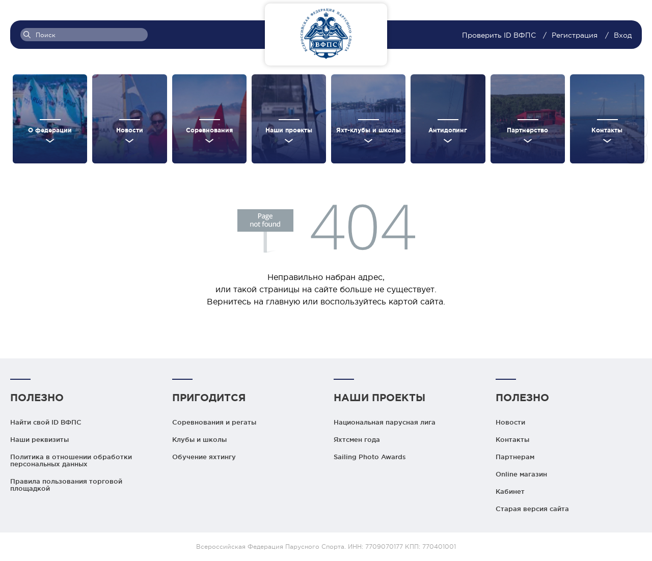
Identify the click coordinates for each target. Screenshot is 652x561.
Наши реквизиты (39, 439)
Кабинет (510, 491)
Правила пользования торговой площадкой (66, 485)
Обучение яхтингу (204, 456)
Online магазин (521, 474)
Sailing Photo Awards (370, 456)
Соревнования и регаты (214, 422)
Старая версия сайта (532, 508)
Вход (623, 35)
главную (283, 301)
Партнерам (515, 456)
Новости (510, 422)
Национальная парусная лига (385, 422)
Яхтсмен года (357, 439)
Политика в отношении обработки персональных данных (71, 460)
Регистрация (574, 35)
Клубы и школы (199, 439)
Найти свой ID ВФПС (46, 422)
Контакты (512, 439)
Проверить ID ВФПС (500, 35)
